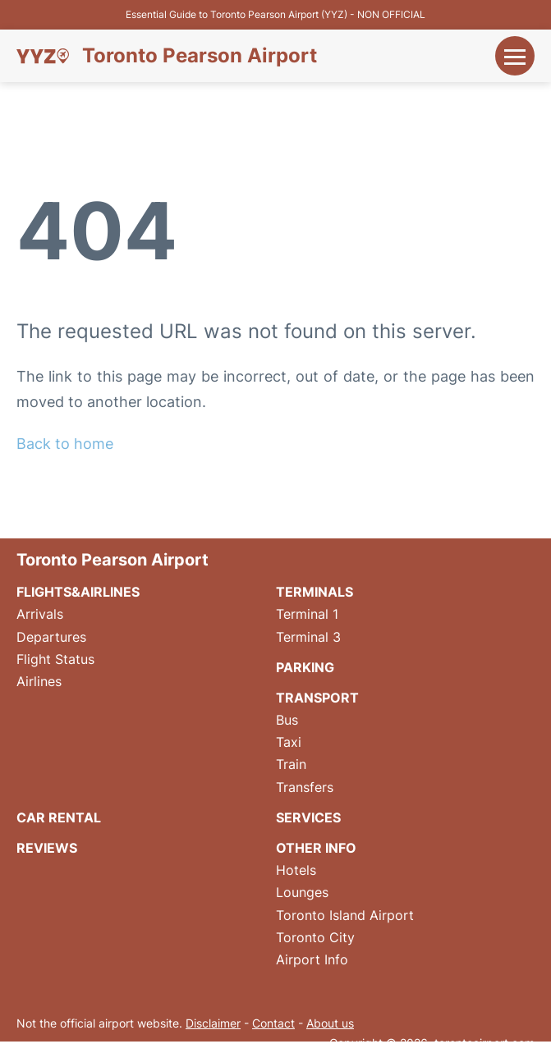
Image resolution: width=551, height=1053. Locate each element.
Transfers (304, 787)
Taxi (288, 742)
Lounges (302, 892)
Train (291, 764)
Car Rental (58, 817)
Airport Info (312, 959)
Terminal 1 (307, 614)
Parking (305, 667)
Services (308, 817)
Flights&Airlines (78, 592)
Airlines (39, 681)
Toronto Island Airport (345, 915)
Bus (287, 720)
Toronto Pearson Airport (199, 56)
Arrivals (39, 614)
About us (330, 1023)
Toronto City (315, 937)
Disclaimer (213, 1023)
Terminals (314, 592)
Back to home (64, 443)
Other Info (316, 848)
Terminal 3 (308, 637)
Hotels (296, 870)
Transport (317, 697)
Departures (51, 637)
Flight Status (55, 659)
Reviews (46, 848)
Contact (273, 1023)
